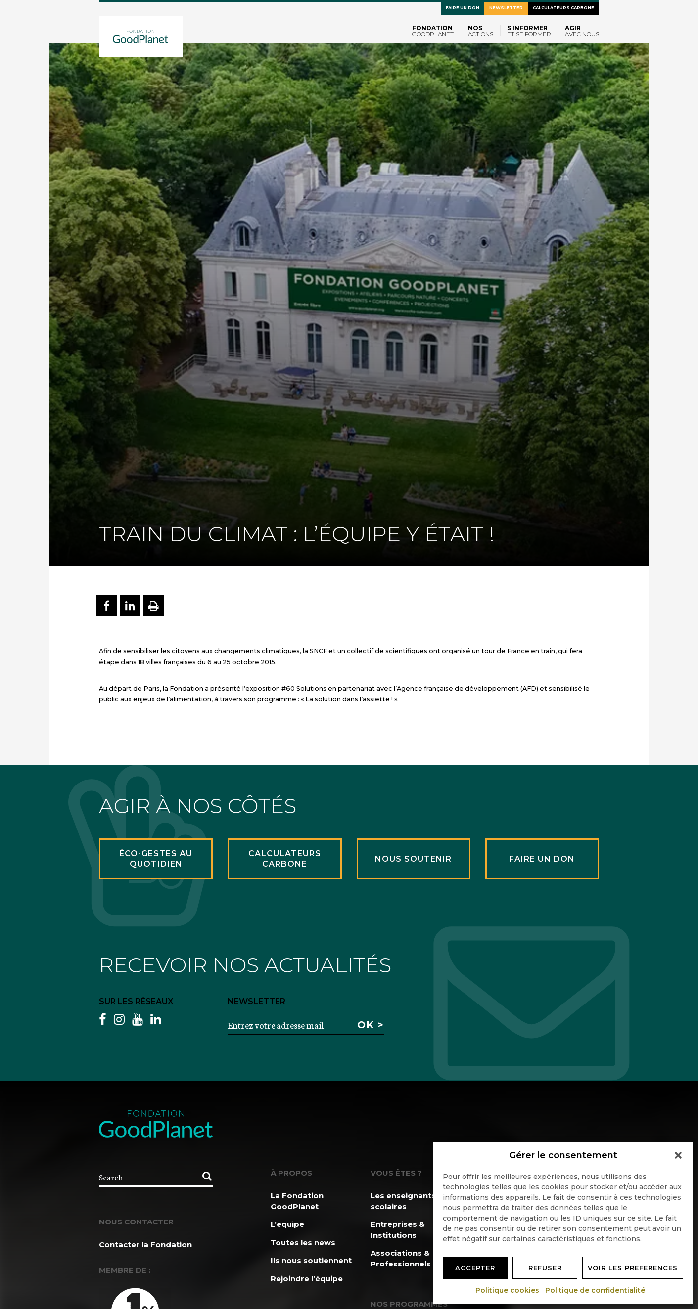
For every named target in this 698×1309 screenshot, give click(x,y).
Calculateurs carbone (563, 7)
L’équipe (287, 1224)
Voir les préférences (633, 1268)
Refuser (545, 1268)
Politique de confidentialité (595, 1290)
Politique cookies (507, 1290)
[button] (678, 1155)
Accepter (475, 1268)
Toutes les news (303, 1242)
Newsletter (506, 7)
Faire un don (462, 7)
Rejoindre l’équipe (307, 1278)
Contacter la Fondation (145, 1244)
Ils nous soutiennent (311, 1260)
